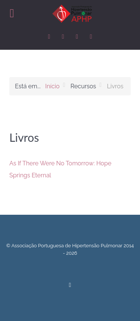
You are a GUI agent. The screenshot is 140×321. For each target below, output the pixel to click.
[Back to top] (70, 284)
